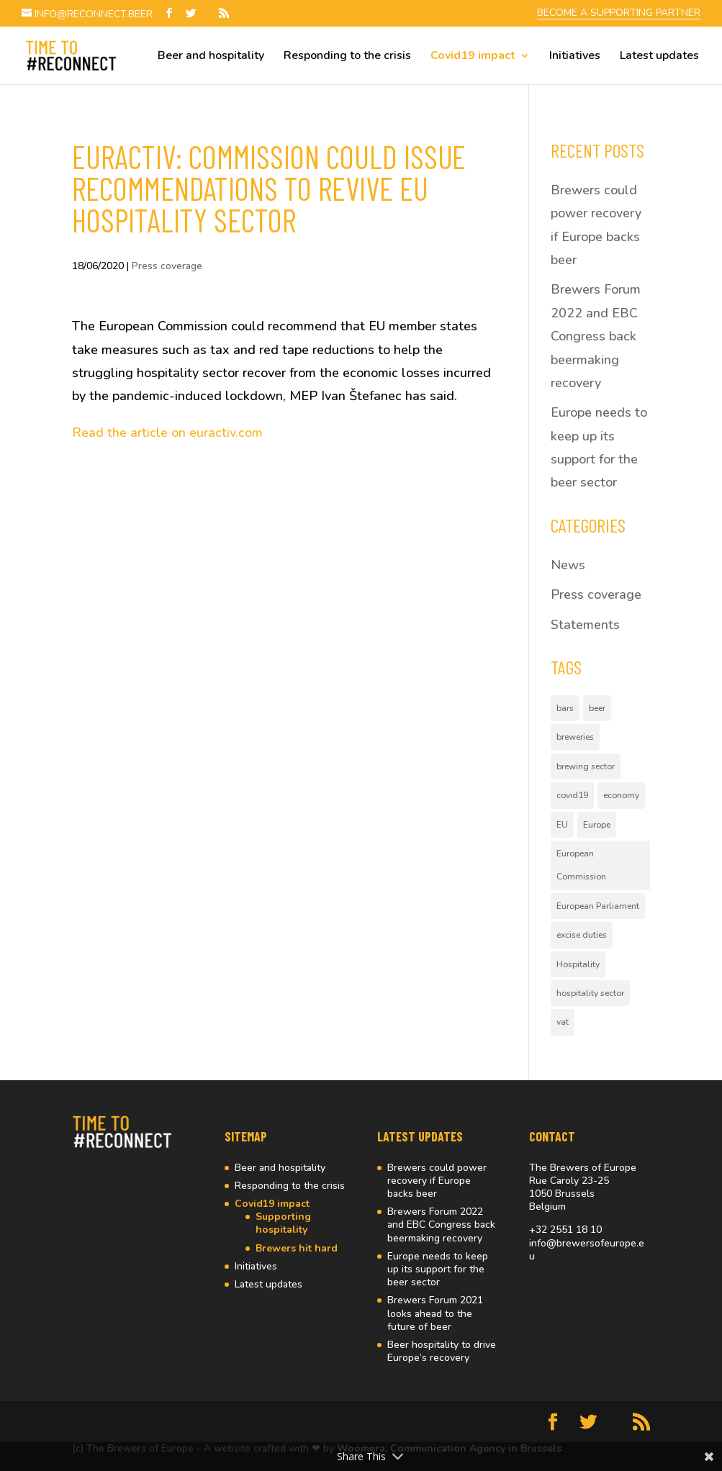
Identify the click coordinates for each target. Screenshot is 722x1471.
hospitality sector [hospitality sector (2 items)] (590, 993)
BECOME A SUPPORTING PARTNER (618, 13)
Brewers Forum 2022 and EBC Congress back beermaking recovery (596, 336)
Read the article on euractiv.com (167, 432)
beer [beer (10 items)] (597, 708)
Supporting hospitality (283, 1223)
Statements (585, 624)
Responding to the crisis (347, 56)
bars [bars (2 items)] (565, 708)
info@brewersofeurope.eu (586, 1249)
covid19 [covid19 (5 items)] (572, 795)
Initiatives (574, 56)
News (568, 565)
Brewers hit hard (297, 1248)
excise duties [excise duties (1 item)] (581, 935)
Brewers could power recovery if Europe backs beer (437, 1180)
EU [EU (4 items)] (562, 824)
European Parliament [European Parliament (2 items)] (597, 906)
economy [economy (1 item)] (621, 795)
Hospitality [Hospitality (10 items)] (578, 964)
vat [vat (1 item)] (562, 1022)
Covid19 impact (472, 56)
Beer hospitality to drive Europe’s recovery (441, 1351)
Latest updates (659, 56)
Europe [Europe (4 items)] (596, 824)
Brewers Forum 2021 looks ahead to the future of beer (435, 1313)
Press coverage (167, 266)
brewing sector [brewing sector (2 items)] (585, 766)
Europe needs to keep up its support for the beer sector (437, 1269)
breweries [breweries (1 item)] (575, 737)
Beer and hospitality (211, 56)
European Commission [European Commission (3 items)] (581, 865)
